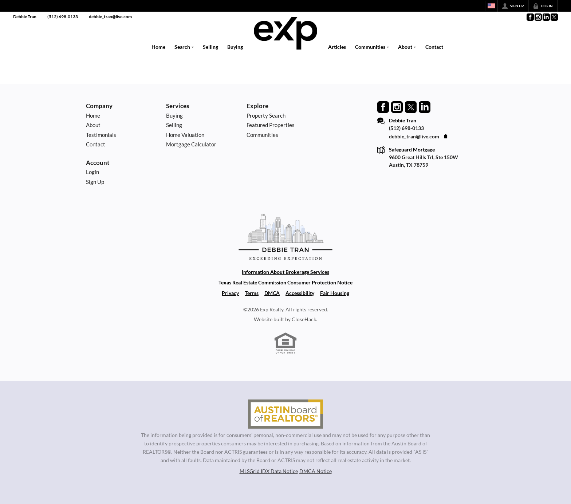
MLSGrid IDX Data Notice (269, 471)
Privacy (230, 293)
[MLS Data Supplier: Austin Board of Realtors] (285, 414)
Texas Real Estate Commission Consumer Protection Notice (285, 282)
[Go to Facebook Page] (530, 17)
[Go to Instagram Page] (538, 17)
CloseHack (304, 319)
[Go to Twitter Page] (554, 17)
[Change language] (491, 6)
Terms (252, 293)
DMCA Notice (315, 471)
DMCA (272, 293)
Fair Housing (334, 293)
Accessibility (300, 293)
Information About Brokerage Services (285, 272)
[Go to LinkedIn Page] (546, 17)
